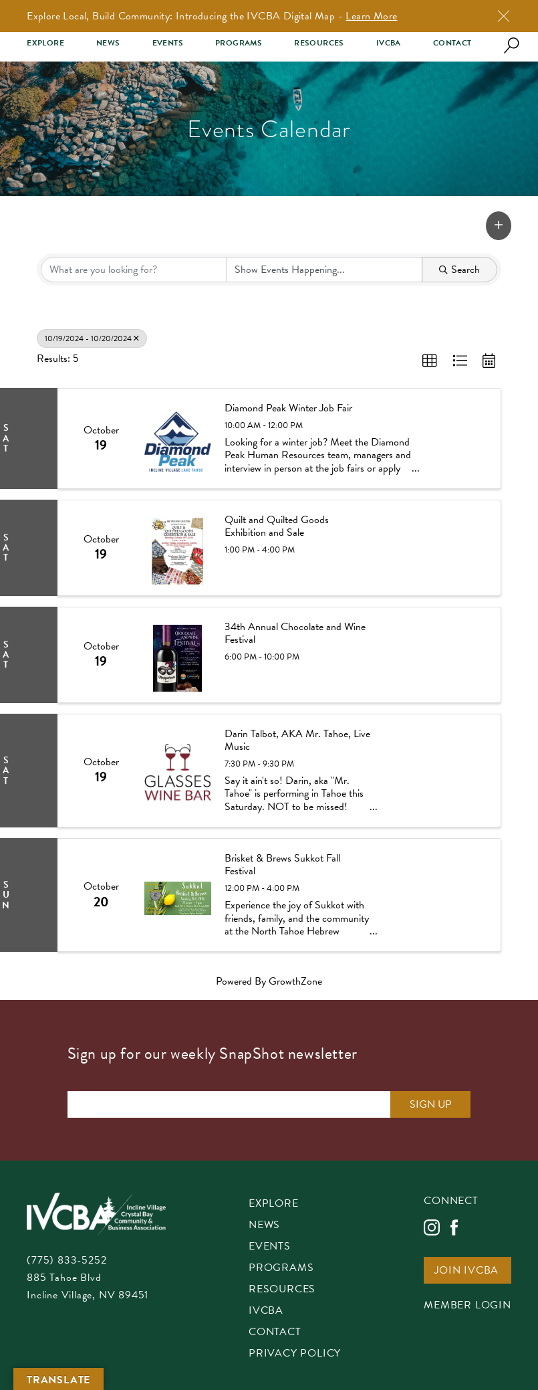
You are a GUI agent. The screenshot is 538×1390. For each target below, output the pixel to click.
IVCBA (388, 43)
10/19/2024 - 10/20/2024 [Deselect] (92, 338)
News (108, 43)
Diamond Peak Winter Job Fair (288, 408)
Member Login (467, 1306)
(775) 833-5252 (66, 1260)
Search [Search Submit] (459, 270)
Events (167, 43)
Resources (319, 43)
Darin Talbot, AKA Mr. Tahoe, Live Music (297, 740)
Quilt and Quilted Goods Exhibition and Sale (277, 526)
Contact (452, 43)
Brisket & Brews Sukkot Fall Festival (282, 865)
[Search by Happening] (324, 269)
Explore (45, 43)
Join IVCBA (466, 1271)
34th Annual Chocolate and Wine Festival (295, 633)
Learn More (371, 16)
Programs (238, 43)
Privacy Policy (295, 1354)
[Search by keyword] (134, 269)
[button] (498, 225)
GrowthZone (295, 981)
